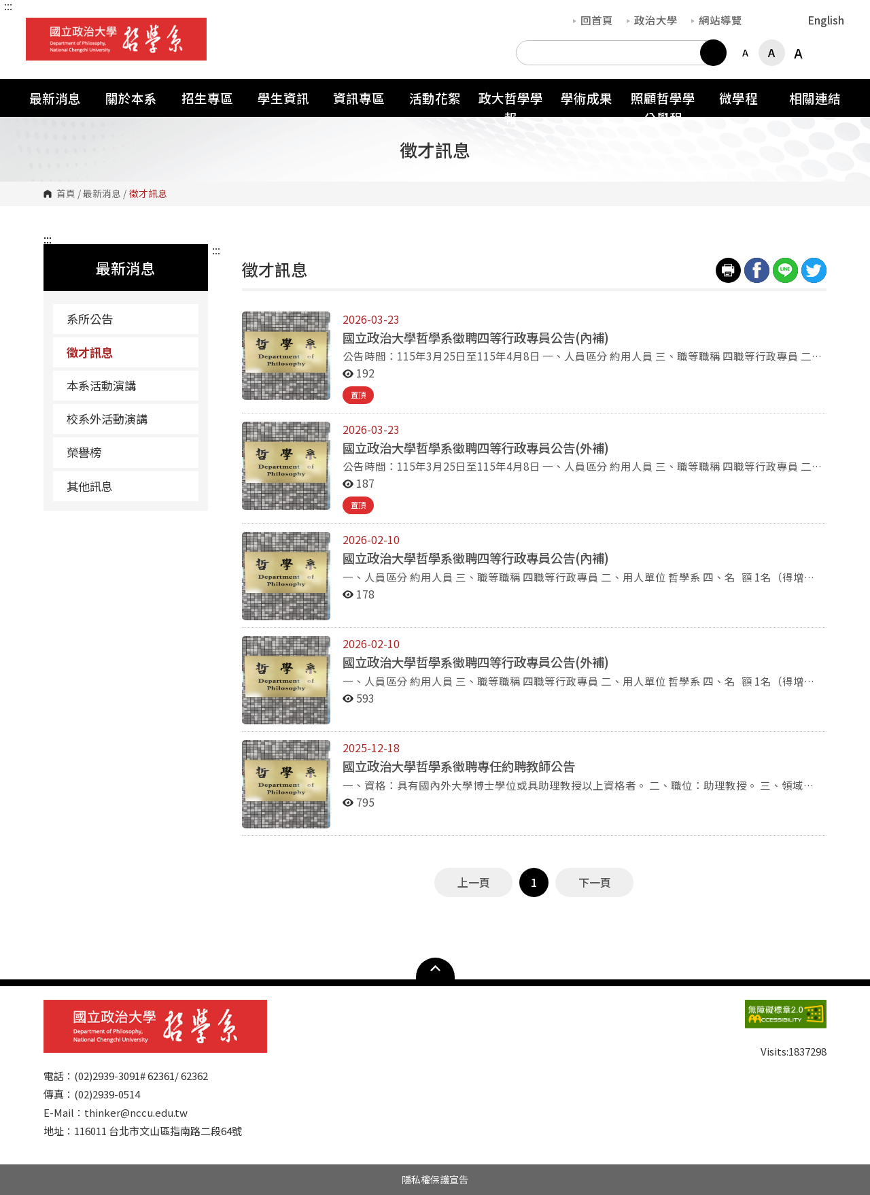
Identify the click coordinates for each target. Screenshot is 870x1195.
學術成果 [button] (586, 97)
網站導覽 (716, 19)
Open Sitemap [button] (435, 968)
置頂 (358, 394)
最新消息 (102, 194)
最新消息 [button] (55, 97)
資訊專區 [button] (359, 97)
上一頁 (473, 882)
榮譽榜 (84, 451)
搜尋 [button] (713, 52)
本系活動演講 (101, 385)
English (826, 19)
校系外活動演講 (107, 418)
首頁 (65, 194)
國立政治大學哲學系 (39, 27)
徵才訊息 (90, 351)
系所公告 (90, 318)
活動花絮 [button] (435, 97)
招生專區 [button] (207, 97)
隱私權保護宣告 (435, 1179)
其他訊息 (90, 485)
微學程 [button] (738, 97)
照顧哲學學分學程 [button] (663, 107)
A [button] (745, 52)
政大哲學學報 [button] (510, 107)
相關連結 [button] (815, 97)
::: (8, 5)
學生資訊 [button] (283, 97)
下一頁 (594, 882)
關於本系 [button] (131, 97)
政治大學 (652, 19)
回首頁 (593, 19)
